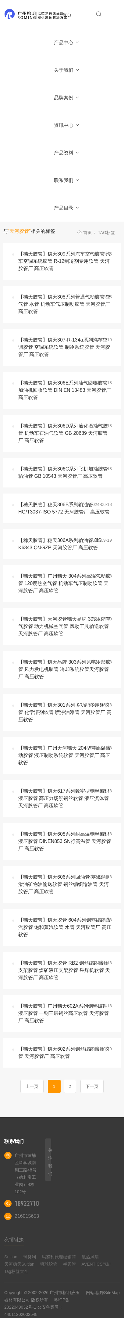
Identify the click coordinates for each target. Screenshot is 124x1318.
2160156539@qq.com (39, 1216)
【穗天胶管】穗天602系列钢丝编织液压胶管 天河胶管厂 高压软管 (63, 1052)
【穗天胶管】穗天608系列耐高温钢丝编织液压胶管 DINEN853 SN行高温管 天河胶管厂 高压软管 (64, 841)
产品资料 (67, 152)
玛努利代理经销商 (59, 1256)
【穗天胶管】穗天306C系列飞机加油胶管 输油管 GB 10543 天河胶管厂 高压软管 (63, 472)
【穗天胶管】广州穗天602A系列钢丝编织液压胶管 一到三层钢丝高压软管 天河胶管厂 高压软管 (63, 1013)
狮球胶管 (48, 1264)
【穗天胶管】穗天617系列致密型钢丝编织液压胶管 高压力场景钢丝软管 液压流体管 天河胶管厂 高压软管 (63, 798)
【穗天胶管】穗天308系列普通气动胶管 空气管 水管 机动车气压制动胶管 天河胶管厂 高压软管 (64, 304)
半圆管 (69, 1264)
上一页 (32, 1086)
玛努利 (29, 1256)
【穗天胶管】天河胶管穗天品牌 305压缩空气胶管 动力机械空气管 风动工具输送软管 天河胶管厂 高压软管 (64, 626)
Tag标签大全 (16, 1271)
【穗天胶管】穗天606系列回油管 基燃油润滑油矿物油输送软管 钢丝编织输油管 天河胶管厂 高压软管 (64, 884)
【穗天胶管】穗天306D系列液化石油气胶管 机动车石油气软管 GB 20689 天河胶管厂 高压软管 (63, 433)
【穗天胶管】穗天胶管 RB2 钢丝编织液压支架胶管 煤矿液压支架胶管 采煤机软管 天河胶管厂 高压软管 (64, 970)
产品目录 (67, 207)
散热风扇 (90, 1256)
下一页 (92, 1086)
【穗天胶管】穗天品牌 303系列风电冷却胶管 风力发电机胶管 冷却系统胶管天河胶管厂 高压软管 (64, 669)
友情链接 (14, 1239)
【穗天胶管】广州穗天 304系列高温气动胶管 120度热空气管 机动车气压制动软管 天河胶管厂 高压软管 (64, 583)
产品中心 (67, 42)
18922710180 (31, 1203)
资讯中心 (67, 125)
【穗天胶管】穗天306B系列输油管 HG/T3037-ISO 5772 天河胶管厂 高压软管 (64, 508)
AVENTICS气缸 (96, 1264)
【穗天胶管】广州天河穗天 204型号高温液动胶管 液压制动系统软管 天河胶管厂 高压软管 (64, 755)
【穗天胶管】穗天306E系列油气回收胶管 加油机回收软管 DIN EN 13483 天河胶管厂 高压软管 (64, 390)
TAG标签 (106, 232)
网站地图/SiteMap (103, 1292)
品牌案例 (67, 97)
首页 (67, 15)
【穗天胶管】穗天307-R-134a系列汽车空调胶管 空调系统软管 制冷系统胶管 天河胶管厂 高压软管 (64, 347)
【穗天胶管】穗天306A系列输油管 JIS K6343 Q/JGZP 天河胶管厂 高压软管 (59, 544)
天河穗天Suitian (19, 1264)
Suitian (10, 1256)
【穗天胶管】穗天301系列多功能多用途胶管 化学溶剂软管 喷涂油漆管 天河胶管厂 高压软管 (65, 712)
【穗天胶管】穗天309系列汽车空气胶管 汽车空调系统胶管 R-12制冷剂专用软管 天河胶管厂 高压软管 (64, 261)
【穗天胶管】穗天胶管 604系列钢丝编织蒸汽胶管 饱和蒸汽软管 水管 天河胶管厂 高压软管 (65, 927)
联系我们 (67, 180)
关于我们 (67, 70)
